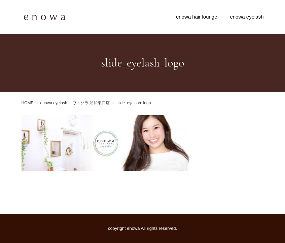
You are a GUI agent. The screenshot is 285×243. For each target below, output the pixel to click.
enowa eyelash (246, 17)
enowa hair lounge (196, 17)
